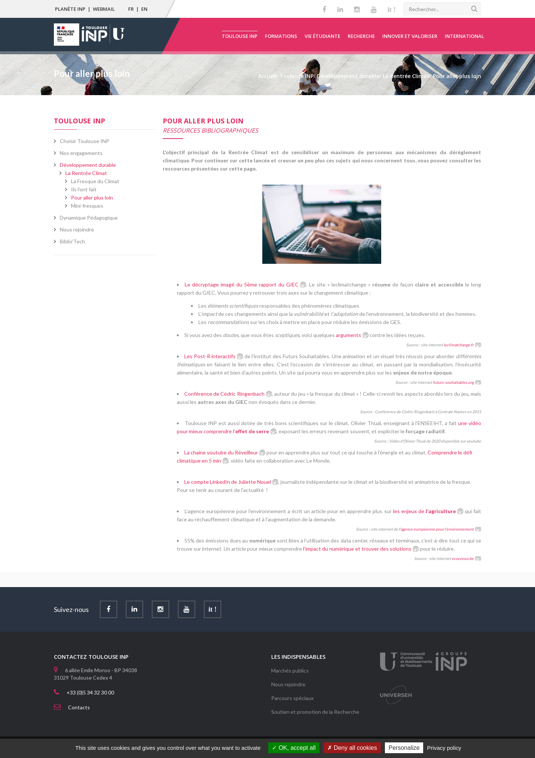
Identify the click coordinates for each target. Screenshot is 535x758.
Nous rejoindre (288, 684)
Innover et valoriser (409, 36)
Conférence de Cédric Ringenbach (224, 394)
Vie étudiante (322, 36)
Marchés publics (290, 670)
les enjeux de (424, 511)
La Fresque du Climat (95, 181)
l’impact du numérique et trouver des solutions (356, 548)
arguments (348, 335)
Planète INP (70, 9)
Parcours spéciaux (292, 698)
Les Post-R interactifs (210, 356)
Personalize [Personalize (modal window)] (404, 748)
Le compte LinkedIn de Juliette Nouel (227, 482)
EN (144, 9)
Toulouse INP (239, 36)
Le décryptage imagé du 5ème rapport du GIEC (242, 284)
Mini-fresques (87, 206)
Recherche (361, 36)
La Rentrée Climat (86, 173)
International (464, 36)
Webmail (104, 9)
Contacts (79, 707)
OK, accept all (293, 748)
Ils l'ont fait (84, 189)
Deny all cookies (352, 748)
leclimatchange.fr (459, 345)
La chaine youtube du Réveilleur (221, 452)
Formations (281, 36)
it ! (392, 9)
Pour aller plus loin (92, 197)
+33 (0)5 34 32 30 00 (90, 692)
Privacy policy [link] (444, 748)
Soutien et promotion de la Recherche (315, 712)
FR (131, 9)
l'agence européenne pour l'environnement (436, 529)
